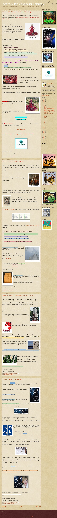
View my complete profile (45, 95)
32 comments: (15, 289)
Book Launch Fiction (11, 503)
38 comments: (15, 502)
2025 (44, 100)
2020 (44, 127)
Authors (5, 503)
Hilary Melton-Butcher (50, 83)
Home (21, 506)
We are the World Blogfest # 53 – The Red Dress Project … (18, 12)
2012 (44, 137)
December (45, 106)
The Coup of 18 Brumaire (8, 209)
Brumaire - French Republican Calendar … (13, 161)
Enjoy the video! (21, 129)
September (45, 116)
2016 (44, 132)
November (45, 107)
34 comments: (15, 373)
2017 (44, 131)
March (45, 123)
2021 (44, 105)
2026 (44, 99)
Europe (5, 290)
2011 (44, 138)
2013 (44, 136)
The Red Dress (33, 38)
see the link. (8, 258)
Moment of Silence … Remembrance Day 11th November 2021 (19, 295)
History (12, 290)
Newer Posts (4, 506)
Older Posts (38, 506)
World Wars (11, 374)
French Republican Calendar (32, 225)
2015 (44, 133)
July (44, 118)
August (45, 117)
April (44, 122)
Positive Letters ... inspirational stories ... (23, 3)
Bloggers (8, 503)
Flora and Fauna (9, 290)
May (44, 121)
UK (8, 374)
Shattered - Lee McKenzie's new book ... (13, 379)
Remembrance (6, 374)
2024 (44, 101)
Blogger (32, 516)
